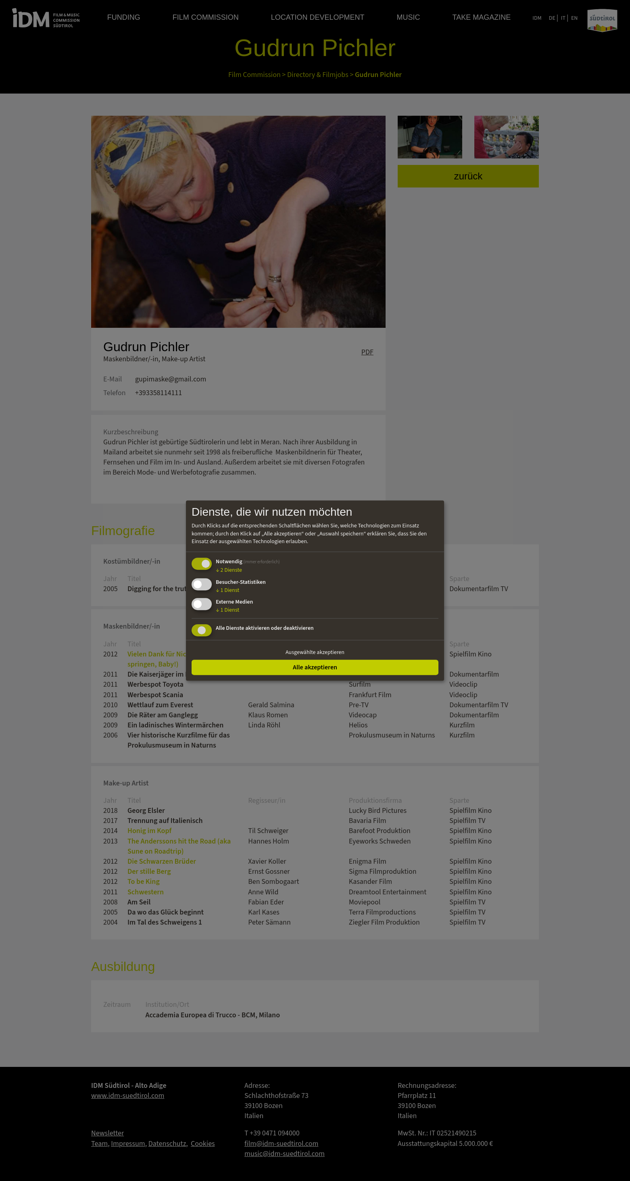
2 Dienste (229, 570)
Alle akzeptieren (315, 667)
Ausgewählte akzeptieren (315, 652)
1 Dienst (227, 590)
